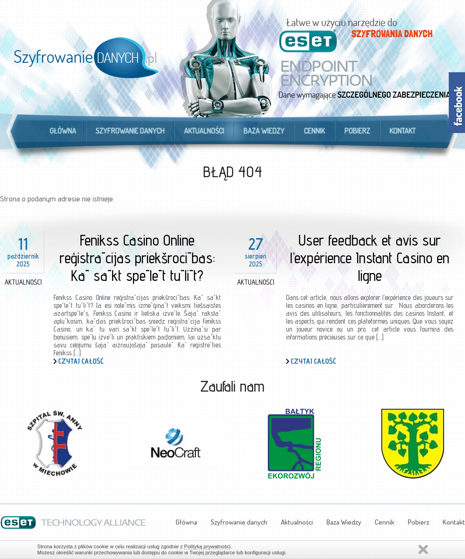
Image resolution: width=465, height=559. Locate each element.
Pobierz (357, 130)
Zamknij (423, 549)
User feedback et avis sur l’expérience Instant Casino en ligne (369, 257)
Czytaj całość (81, 361)
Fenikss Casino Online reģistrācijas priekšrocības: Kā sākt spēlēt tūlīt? (137, 257)
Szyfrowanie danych (130, 130)
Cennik (314, 130)
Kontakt (403, 130)
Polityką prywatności (207, 546)
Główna (63, 130)
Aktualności (204, 130)
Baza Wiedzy (264, 130)
